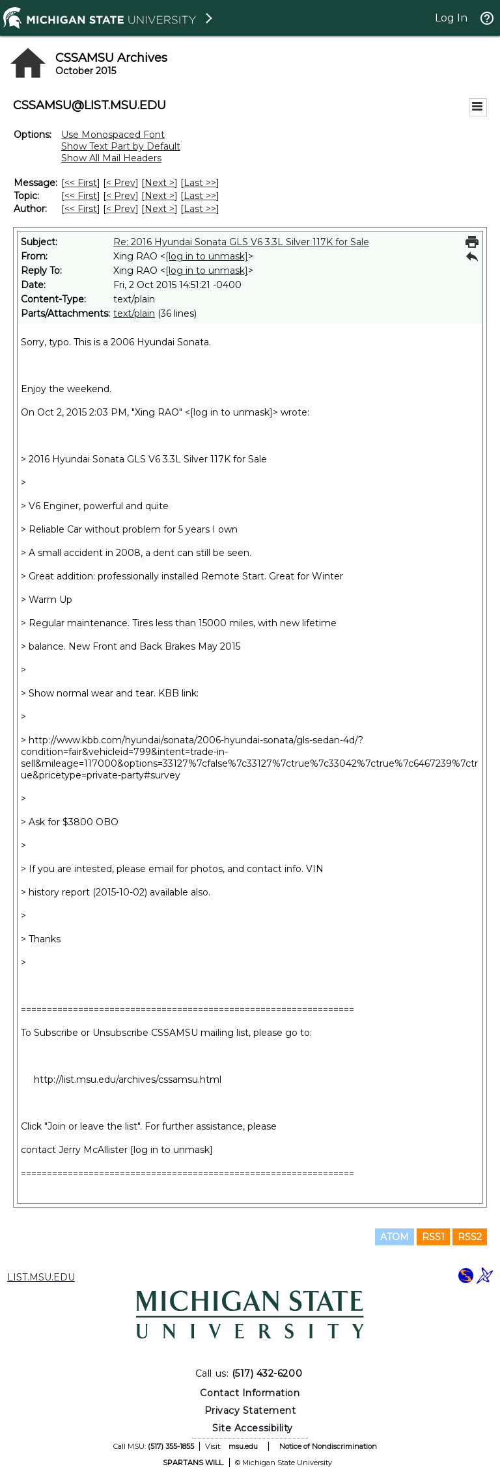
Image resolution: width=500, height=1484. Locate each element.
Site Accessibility (252, 1428)
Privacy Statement (250, 1410)
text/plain (134, 313)
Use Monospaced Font (113, 134)
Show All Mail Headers (111, 158)
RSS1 (433, 1237)
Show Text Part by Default (120, 146)
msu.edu (243, 1446)
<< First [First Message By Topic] (80, 196)
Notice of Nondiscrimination (328, 1446)
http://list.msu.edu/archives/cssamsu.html (127, 1079)
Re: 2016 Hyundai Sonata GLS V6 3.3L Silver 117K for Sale (241, 242)
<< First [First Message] (80, 183)
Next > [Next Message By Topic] (159, 196)
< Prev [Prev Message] (120, 183)
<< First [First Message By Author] (80, 209)
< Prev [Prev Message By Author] (120, 209)
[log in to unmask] (206, 256)
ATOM (394, 1237)
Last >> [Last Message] (200, 183)
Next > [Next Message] (159, 183)
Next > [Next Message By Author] (159, 209)
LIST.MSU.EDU (41, 1277)
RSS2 (470, 1237)
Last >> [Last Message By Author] (200, 209)
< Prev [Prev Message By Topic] (120, 196)
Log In (451, 18)
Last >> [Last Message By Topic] (200, 196)
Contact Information (249, 1393)
